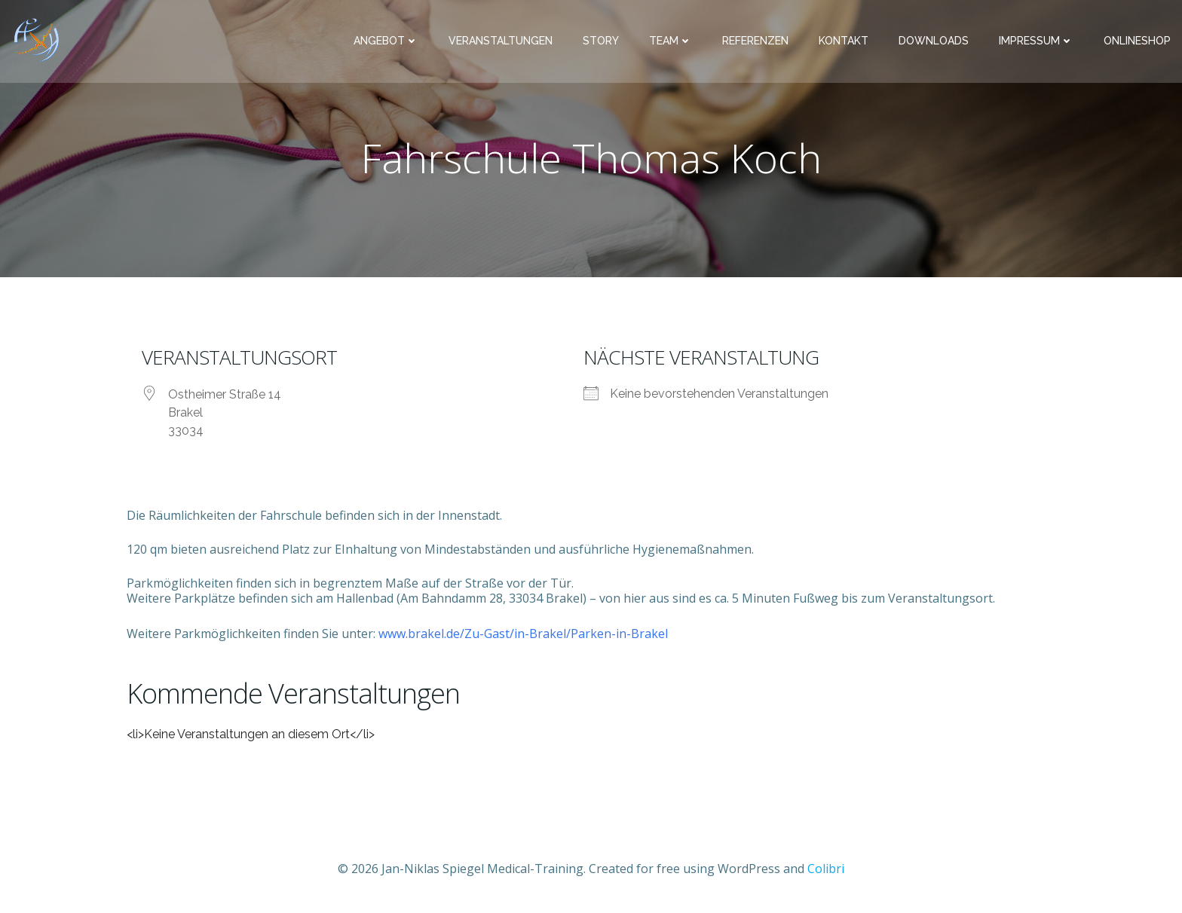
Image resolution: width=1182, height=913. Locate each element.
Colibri (825, 868)
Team (670, 41)
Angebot (386, 41)
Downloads (934, 41)
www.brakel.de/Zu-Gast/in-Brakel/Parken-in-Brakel (523, 633)
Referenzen (755, 41)
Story (601, 41)
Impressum (1036, 41)
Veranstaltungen (501, 41)
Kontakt (843, 41)
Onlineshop (1137, 41)
